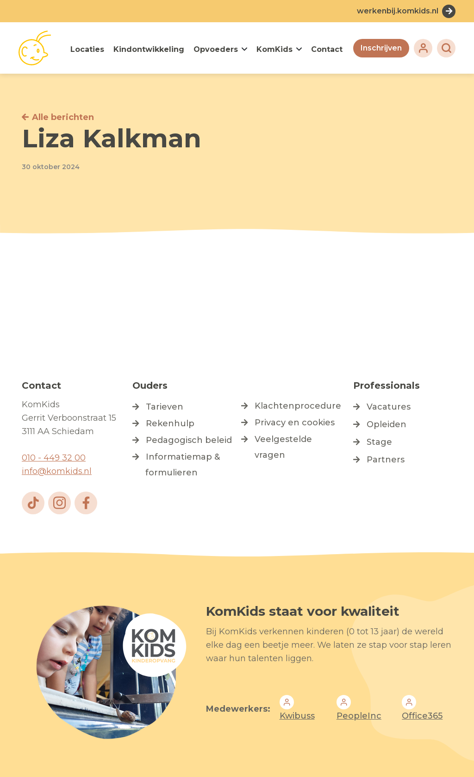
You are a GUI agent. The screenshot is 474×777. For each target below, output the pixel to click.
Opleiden (386, 424)
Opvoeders (215, 49)
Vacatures (389, 407)
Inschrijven (381, 48)
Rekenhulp (170, 423)
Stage (379, 442)
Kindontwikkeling (148, 49)
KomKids (274, 49)
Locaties (87, 49)
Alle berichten (63, 117)
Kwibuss (297, 716)
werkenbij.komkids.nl (397, 10)
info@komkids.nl (57, 471)
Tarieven (164, 407)
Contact (327, 49)
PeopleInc (359, 716)
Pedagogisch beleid (189, 440)
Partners (386, 460)
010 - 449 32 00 (54, 458)
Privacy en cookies (295, 422)
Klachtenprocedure (298, 406)
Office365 (422, 716)
